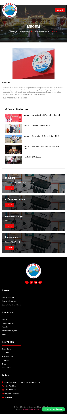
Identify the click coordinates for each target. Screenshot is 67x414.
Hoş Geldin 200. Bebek (32, 157)
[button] (53, 409)
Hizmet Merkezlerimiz (41, 32)
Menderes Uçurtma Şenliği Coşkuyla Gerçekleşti (41, 136)
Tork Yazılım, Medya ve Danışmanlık (37, 409)
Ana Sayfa (14, 32)
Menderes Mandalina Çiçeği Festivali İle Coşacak (42, 115)
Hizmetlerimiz (25, 32)
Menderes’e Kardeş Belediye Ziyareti (37, 125)
